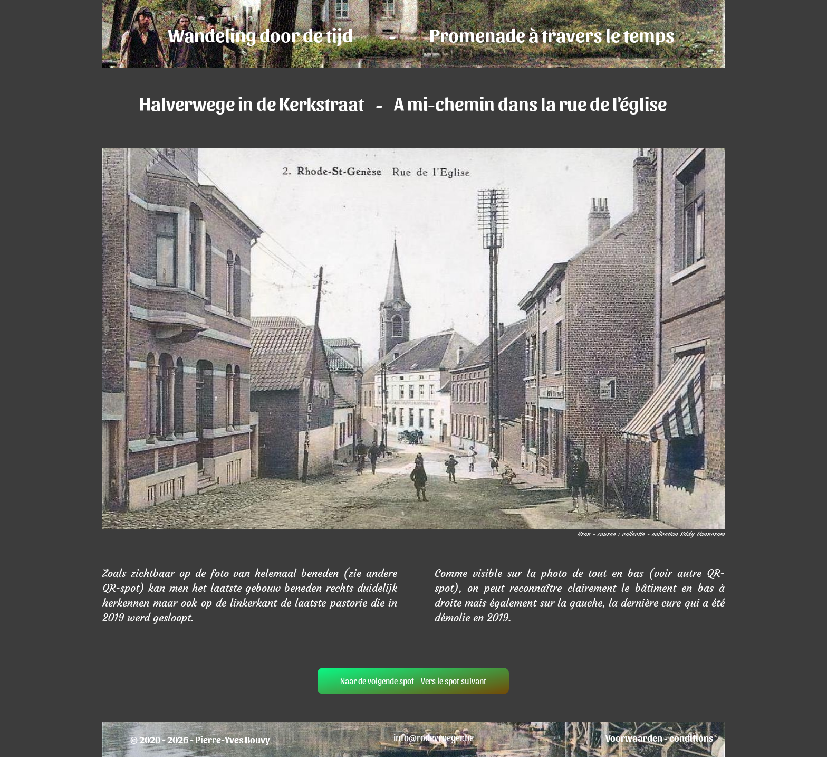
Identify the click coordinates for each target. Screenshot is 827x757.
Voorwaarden (633, 737)
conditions (691, 737)
